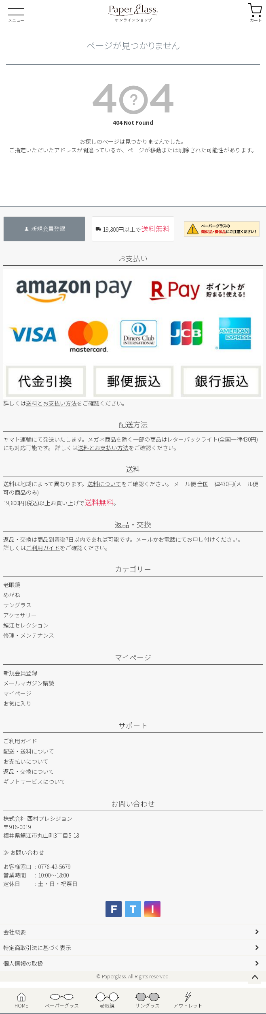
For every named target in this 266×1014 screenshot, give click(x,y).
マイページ (133, 657)
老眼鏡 (11, 585)
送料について (104, 484)
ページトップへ (254, 977)
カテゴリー (133, 569)
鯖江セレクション (26, 625)
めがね (11, 595)
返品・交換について (28, 771)
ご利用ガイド (43, 548)
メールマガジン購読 (28, 683)
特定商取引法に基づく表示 (37, 948)
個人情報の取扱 (23, 963)
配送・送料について (28, 751)
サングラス (17, 605)
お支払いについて (26, 761)
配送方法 (133, 424)
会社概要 (14, 932)
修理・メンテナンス (28, 635)
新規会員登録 (20, 673)
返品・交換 (133, 524)
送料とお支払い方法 (51, 403)
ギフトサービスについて (34, 781)
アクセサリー (20, 615)
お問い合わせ (133, 803)
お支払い (133, 258)
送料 (133, 468)
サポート (133, 725)
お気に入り (17, 703)
